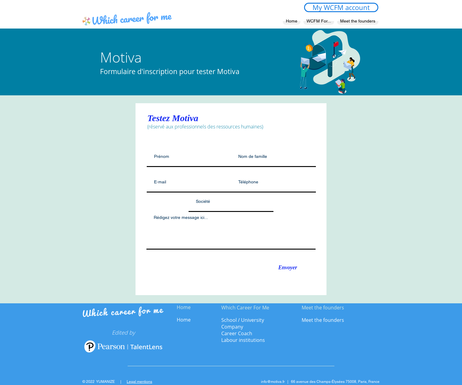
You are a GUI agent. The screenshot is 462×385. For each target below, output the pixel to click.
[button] (319, 21)
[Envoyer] (287, 268)
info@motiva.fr (273, 382)
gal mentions (141, 382)
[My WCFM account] (341, 7)
